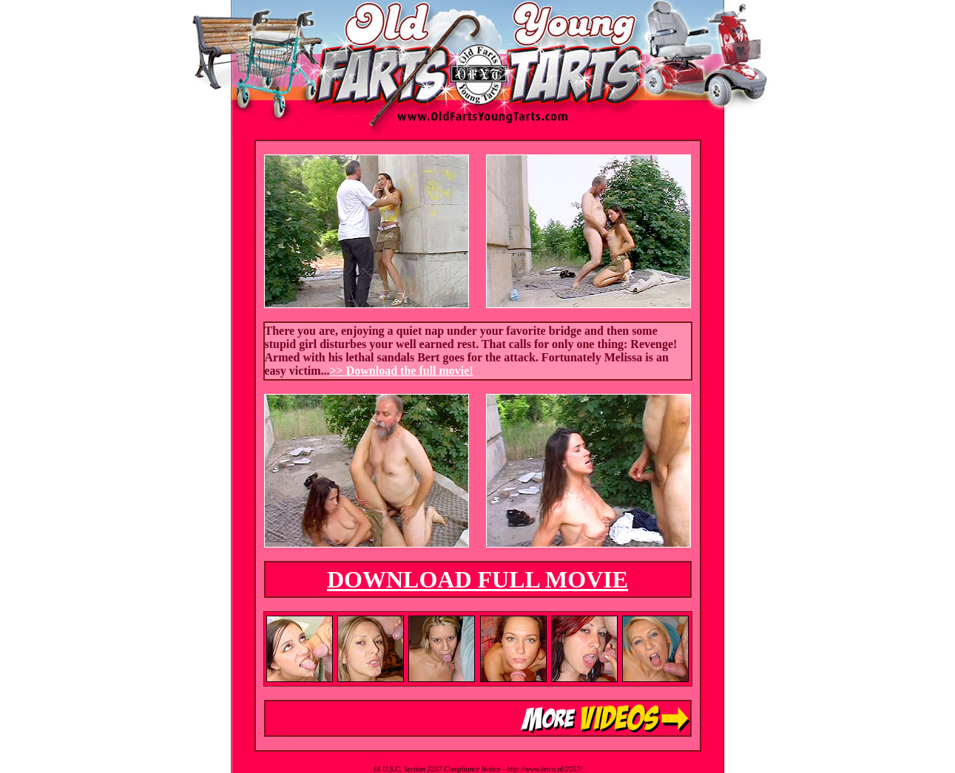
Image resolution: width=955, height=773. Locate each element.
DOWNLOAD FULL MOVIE (477, 579)
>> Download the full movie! (401, 370)
